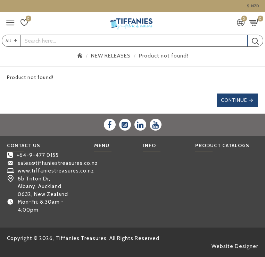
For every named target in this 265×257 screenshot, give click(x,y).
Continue (234, 100)
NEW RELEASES (111, 56)
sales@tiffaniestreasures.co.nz (58, 163)
